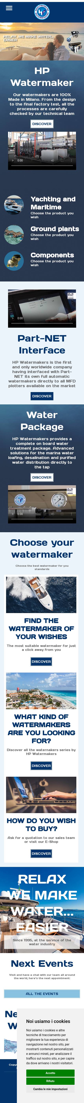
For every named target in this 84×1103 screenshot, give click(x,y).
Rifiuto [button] (50, 1081)
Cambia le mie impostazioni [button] (50, 1089)
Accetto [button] (50, 1073)
